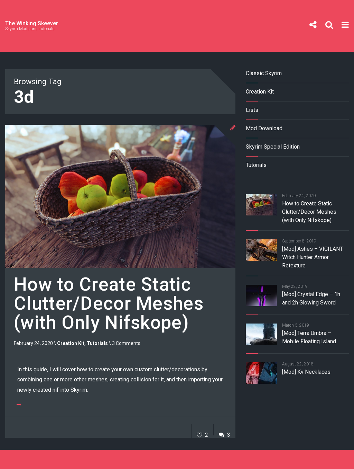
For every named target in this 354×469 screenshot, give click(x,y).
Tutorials (97, 343)
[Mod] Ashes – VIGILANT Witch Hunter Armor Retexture (312, 257)
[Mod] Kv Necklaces (306, 372)
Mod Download (264, 128)
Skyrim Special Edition (273, 146)
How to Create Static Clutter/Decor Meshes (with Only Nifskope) (109, 303)
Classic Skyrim (264, 73)
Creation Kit (70, 343)
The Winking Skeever (31, 23)
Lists (252, 110)
